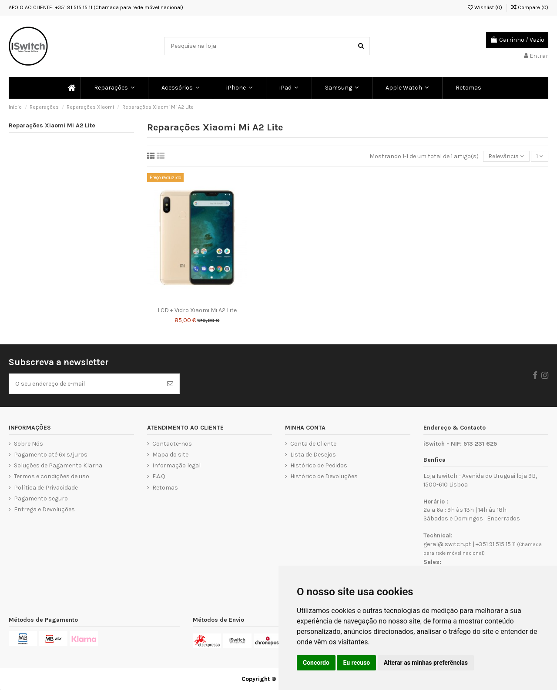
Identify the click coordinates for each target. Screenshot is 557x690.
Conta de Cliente (313, 443)
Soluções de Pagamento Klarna (58, 465)
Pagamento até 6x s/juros (50, 454)
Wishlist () (485, 7)
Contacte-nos (172, 443)
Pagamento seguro (41, 498)
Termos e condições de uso (51, 476)
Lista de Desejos (313, 454)
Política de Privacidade (46, 487)
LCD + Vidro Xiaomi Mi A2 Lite (197, 310)
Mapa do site (170, 454)
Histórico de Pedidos (318, 465)
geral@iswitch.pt (447, 544)
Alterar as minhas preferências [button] (426, 662)
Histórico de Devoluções (324, 476)
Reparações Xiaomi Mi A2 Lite (52, 125)
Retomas (165, 487)
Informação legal (176, 465)
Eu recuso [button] (356, 662)
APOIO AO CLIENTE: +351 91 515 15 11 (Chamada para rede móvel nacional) (96, 7)
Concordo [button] (316, 662)
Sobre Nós (28, 443)
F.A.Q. (159, 476)
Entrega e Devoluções (44, 509)
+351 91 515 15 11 (496, 544)
